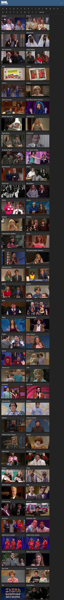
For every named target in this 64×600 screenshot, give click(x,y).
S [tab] (10, 12)
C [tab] (10, 9)
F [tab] (21, 9)
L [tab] (42, 9)
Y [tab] (32, 12)
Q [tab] (2, 12)
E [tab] (17, 9)
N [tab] (50, 9)
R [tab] (6, 12)
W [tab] (25, 12)
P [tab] (57, 9)
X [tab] (28, 12)
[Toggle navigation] (61, 3)
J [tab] (35, 9)
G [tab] (24, 9)
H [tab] (28, 9)
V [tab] (21, 12)
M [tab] (46, 9)
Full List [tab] (41, 12)
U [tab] (17, 12)
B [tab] (6, 9)
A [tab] (2, 9)
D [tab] (13, 9)
